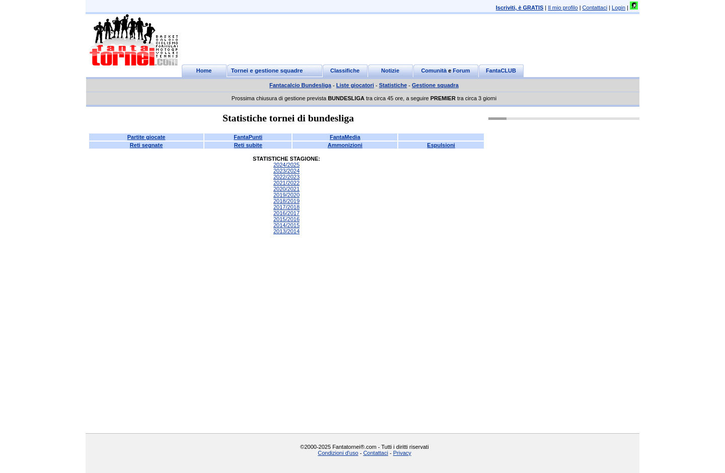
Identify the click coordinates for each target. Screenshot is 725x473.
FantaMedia (345, 137)
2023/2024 (286, 171)
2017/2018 (286, 207)
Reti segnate (146, 145)
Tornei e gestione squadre (267, 70)
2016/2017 (286, 213)
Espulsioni (441, 145)
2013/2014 (286, 231)
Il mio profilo (562, 8)
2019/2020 (286, 195)
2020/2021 (286, 189)
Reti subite (248, 145)
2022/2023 (286, 177)
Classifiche (344, 70)
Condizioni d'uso (338, 453)
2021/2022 (286, 183)
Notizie (390, 70)
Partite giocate (146, 137)
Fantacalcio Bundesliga (300, 85)
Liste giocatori (355, 85)
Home (204, 70)
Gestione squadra (435, 85)
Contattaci (595, 8)
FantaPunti (248, 137)
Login (618, 8)
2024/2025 (286, 165)
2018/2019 (286, 201)
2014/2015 (286, 225)
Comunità (434, 70)
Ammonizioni (345, 145)
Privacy (402, 453)
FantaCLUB (501, 70)
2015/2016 (286, 219)
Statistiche (393, 85)
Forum (461, 70)
